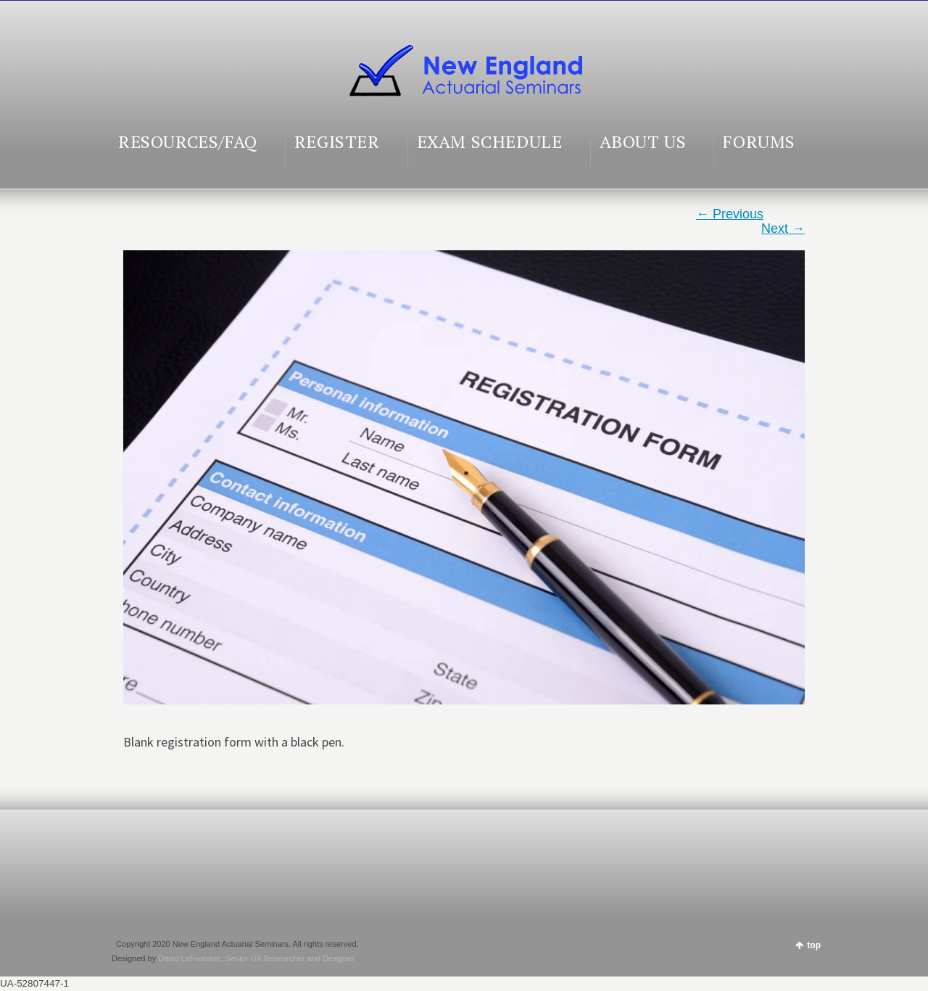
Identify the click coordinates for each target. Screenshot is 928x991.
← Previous (729, 214)
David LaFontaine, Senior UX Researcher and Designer (256, 958)
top (814, 945)
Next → (783, 228)
